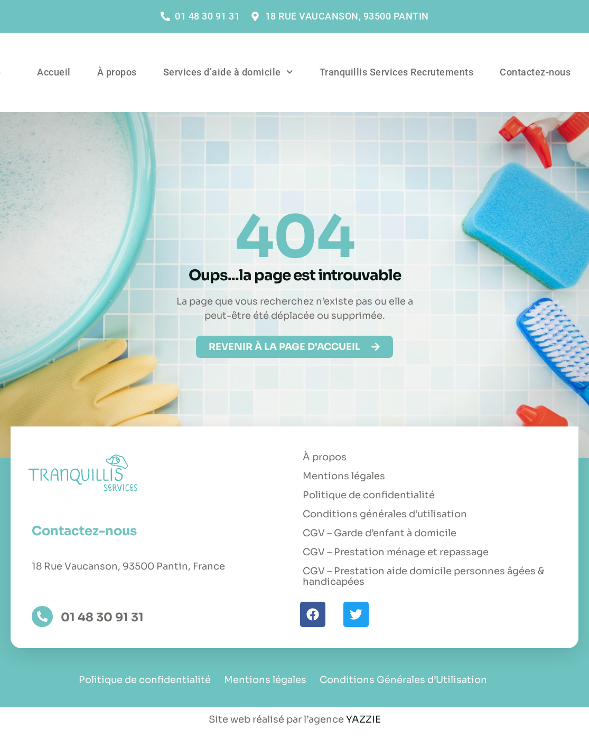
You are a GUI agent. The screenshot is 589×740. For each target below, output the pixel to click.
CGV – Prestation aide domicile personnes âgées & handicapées (423, 576)
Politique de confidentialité (369, 495)
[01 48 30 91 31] (42, 616)
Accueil (54, 72)
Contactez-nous (535, 72)
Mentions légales (344, 476)
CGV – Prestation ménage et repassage (396, 552)
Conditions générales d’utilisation (385, 514)
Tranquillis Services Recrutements (397, 72)
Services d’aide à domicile (228, 72)
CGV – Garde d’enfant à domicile (379, 533)
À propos (117, 72)
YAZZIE (363, 719)
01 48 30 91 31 (102, 617)
